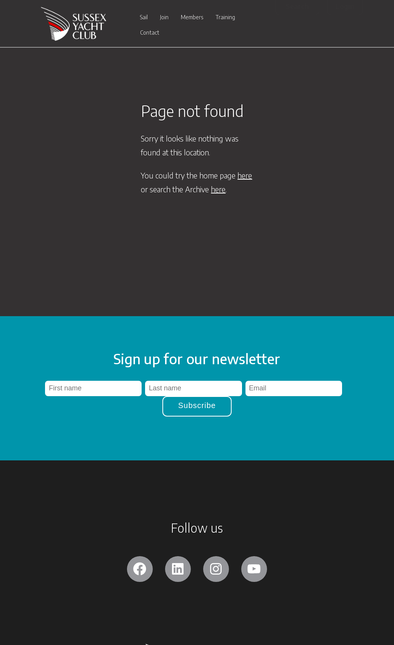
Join (164, 17)
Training (225, 17)
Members (192, 17)
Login (345, 6)
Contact (149, 33)
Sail (144, 17)
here (244, 175)
